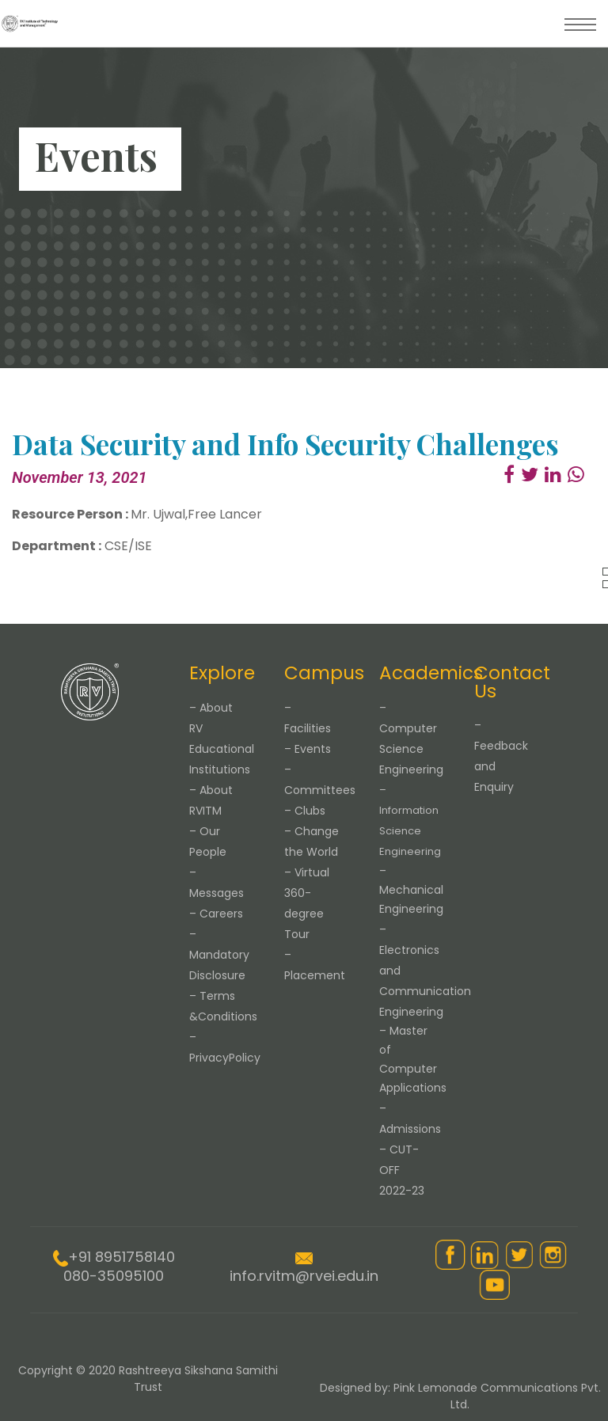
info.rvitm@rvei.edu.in (304, 1276)
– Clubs (304, 811)
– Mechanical (411, 890)
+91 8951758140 (121, 1257)
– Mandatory (219, 954)
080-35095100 (113, 1276)
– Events (307, 749)
